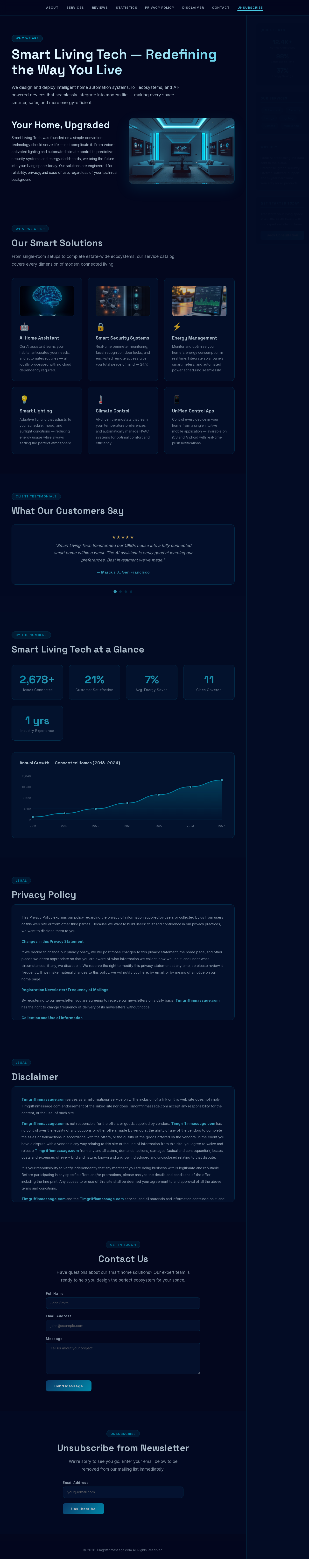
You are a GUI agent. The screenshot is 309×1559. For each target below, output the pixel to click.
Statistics (126, 7)
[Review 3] (126, 598)
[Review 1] (115, 598)
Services (75, 7)
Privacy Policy (159, 7)
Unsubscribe (250, 7)
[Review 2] (120, 598)
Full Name (55, 1300)
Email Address (59, 1323)
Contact (221, 7)
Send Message (68, 1392)
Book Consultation (278, 235)
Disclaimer (193, 7)
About (52, 7)
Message (54, 1345)
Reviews (100, 7)
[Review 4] (131, 598)
